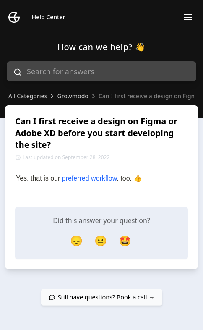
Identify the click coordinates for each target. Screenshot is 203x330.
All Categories (27, 96)
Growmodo (72, 96)
